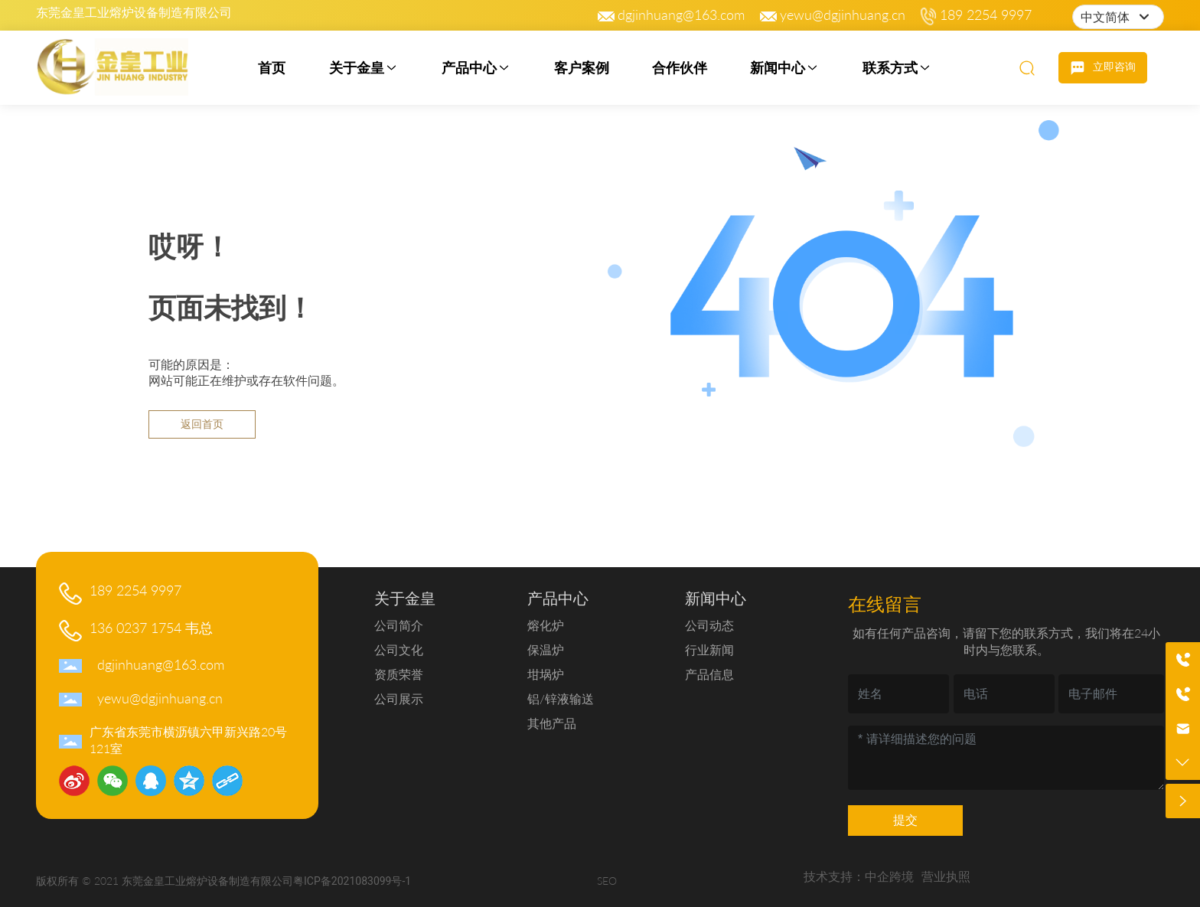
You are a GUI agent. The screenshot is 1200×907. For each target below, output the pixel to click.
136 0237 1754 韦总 (151, 627)
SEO (607, 880)
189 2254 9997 (986, 14)
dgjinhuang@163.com (681, 14)
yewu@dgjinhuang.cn (842, 14)
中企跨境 (889, 876)
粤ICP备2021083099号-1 (352, 881)
